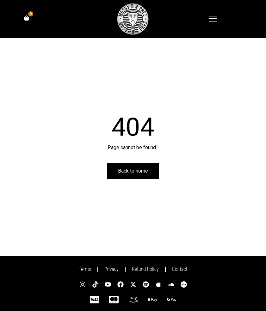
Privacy (111, 269)
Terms (85, 269)
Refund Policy (145, 269)
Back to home (133, 171)
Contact (180, 269)
